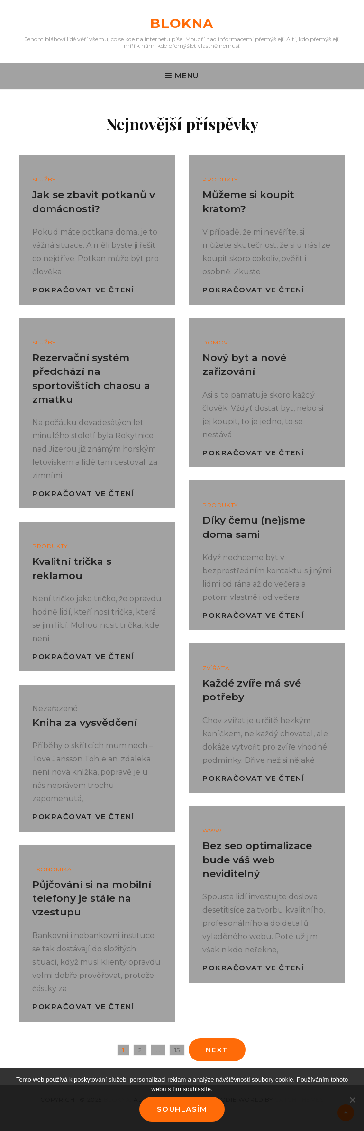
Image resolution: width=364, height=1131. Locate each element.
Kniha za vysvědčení (84, 722)
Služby (44, 179)
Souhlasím (182, 1108)
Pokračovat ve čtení (83, 289)
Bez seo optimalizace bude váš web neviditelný (257, 859)
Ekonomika (52, 869)
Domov (215, 342)
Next (217, 1049)
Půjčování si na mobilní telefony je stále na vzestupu (91, 898)
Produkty (220, 179)
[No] (352, 1099)
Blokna (181, 23)
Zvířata (215, 667)
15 (179, 1049)
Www (212, 830)
